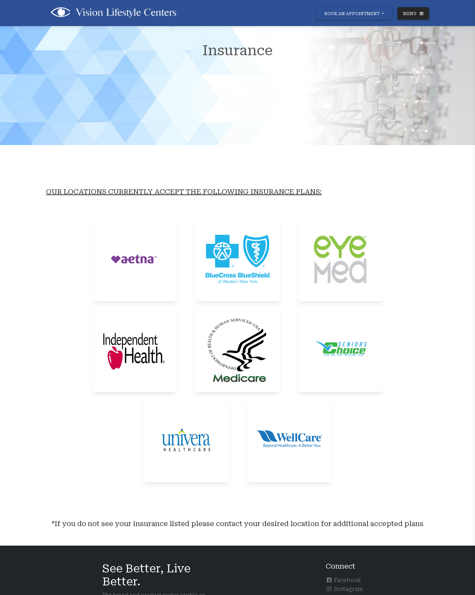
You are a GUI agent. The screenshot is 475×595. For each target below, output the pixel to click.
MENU (413, 13)
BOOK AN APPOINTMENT (352, 13)
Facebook (343, 580)
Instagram (344, 589)
